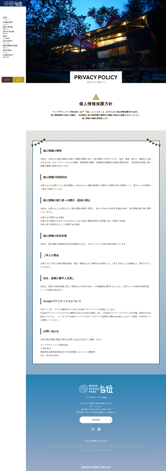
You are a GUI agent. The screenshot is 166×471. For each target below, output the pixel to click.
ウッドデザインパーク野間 (110, 447)
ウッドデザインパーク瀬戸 (134, 447)
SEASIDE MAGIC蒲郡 (131, 451)
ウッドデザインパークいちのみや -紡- (82, 447)
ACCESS (96, 419)
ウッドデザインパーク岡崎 (53, 447)
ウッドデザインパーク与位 (109, 451)
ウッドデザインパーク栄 (61, 451)
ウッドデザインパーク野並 (84, 451)
